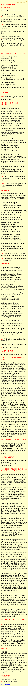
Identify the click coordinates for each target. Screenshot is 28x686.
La (3, 684)
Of (1, 684)
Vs (11, 684)
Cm (14, 684)
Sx (7, 684)
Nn (9, 684)
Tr (5, 684)
